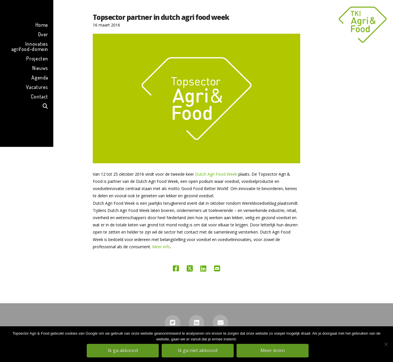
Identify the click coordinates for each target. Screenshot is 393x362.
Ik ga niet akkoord (198, 351)
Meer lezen (273, 351)
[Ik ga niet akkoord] (386, 344)
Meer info (160, 246)
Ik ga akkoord (123, 351)
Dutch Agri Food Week (216, 174)
